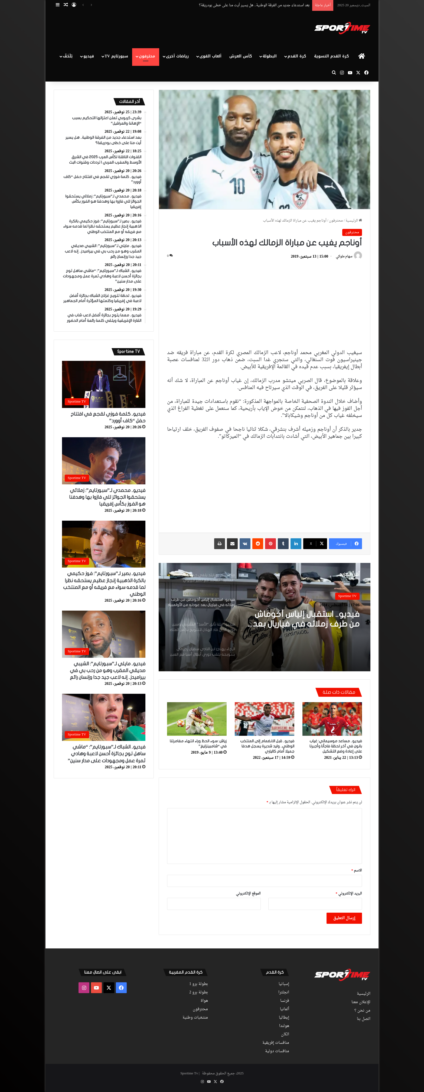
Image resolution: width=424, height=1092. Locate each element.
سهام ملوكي (344, 257)
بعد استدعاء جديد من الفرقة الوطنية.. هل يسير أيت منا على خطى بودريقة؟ (254, 5)
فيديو (88, 56)
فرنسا (284, 1000)
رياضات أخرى (177, 56)
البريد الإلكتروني (349, 893)
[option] (264, 617)
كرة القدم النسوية (331, 56)
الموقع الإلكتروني (248, 893)
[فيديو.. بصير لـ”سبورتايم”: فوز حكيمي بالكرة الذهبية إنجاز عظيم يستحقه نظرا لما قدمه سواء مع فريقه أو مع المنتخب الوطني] (103, 544)
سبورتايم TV (116, 56)
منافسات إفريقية (275, 1042)
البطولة (270, 56)
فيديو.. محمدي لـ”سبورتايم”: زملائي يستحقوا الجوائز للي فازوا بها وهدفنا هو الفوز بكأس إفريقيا (107, 497)
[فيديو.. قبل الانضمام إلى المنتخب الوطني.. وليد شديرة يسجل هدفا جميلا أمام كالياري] (264, 719)
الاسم (356, 870)
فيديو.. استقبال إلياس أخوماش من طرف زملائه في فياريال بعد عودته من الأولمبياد (306, 619)
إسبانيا (284, 984)
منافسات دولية (277, 1051)
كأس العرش (240, 56)
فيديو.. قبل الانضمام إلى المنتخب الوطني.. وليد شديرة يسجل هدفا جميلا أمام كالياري (267, 746)
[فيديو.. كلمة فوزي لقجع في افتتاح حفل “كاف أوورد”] (103, 384)
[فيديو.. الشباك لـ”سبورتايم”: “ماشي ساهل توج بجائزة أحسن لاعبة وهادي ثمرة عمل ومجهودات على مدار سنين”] (103, 717)
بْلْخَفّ (68, 56)
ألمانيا (284, 1009)
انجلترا (283, 992)
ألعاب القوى (210, 56)
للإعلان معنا (360, 1002)
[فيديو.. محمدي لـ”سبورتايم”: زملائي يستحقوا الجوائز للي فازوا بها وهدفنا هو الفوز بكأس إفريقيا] (103, 460)
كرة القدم (297, 56)
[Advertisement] (157, 29)
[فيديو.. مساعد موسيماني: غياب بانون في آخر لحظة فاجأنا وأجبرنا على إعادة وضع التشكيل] (332, 719)
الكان (285, 1034)
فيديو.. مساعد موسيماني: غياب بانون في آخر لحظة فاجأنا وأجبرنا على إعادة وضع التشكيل (335, 746)
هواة (204, 1000)
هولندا (284, 1026)
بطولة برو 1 (198, 984)
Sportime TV (347, 596)
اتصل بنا (363, 1019)
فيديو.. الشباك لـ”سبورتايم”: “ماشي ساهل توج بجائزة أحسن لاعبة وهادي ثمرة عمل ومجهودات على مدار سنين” (106, 753)
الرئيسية (353, 220)
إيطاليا (284, 1017)
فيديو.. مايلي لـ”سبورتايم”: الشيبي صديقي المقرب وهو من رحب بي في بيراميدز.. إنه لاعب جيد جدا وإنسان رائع (107, 670)
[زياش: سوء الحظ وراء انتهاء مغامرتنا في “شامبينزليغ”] (197, 719)
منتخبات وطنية (195, 1017)
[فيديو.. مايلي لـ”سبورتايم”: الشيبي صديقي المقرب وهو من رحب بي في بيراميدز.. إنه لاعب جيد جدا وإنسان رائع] (103, 634)
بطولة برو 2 (198, 992)
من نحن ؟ (362, 1010)
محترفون (147, 56)
